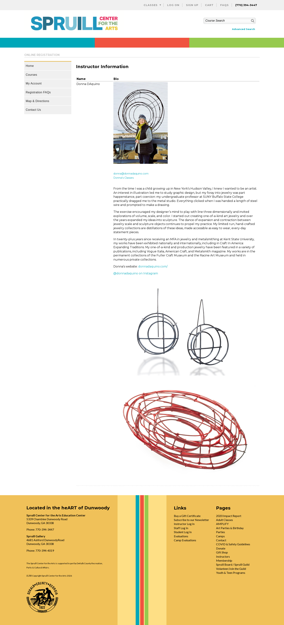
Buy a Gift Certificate (187, 516)
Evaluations (181, 536)
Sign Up (192, 5)
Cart (209, 5)
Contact (221, 540)
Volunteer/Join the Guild (231, 568)
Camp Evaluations (185, 540)
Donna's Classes (123, 177)
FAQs (224, 5)
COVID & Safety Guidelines (233, 544)
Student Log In (183, 532)
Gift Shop (222, 552)
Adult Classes (224, 519)
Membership (224, 560)
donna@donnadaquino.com (131, 173)
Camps (220, 536)
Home (30, 65)
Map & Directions (37, 101)
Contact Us (33, 109)
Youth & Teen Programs (230, 572)
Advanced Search (243, 29)
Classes (151, 5)
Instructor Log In (184, 523)
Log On (173, 5)
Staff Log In (181, 528)
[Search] (252, 21)
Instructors (223, 556)
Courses (31, 74)
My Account (34, 83)
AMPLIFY (222, 523)
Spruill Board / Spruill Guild (232, 564)
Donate (220, 548)
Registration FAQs (38, 92)
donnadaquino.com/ (153, 266)
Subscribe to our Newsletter (191, 519)
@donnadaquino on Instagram (135, 273)
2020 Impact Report (228, 516)
